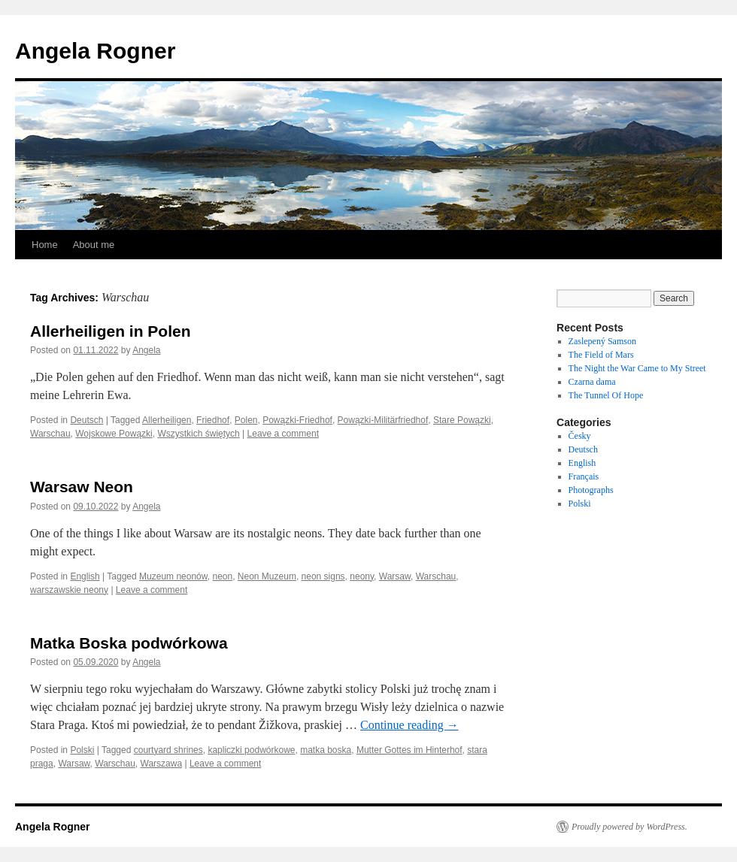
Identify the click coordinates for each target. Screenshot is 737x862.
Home (45, 244)
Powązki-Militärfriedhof (383, 420)
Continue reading (409, 724)
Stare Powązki (462, 420)
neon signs (323, 576)
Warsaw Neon (81, 486)
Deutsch (86, 420)
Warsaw (395, 576)
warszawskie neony (69, 590)
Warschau (50, 433)
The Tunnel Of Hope (606, 395)
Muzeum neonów (173, 576)
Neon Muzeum (267, 576)
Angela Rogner (95, 50)
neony (362, 576)
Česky (580, 436)
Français (584, 476)
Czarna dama (592, 382)
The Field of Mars (601, 354)
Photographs (591, 490)
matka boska (325, 750)
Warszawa (162, 763)
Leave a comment (283, 433)
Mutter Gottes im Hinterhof (409, 750)
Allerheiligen (166, 420)
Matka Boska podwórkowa (129, 643)
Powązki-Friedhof (297, 420)
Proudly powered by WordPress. (629, 826)
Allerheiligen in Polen (110, 331)
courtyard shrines (168, 750)
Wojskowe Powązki (113, 433)
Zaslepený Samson (602, 341)
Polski (82, 750)
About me (94, 244)
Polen (246, 420)
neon (222, 576)
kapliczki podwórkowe (251, 750)
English (84, 576)
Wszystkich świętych (198, 433)
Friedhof (212, 420)
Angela (146, 350)
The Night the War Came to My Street (637, 368)
